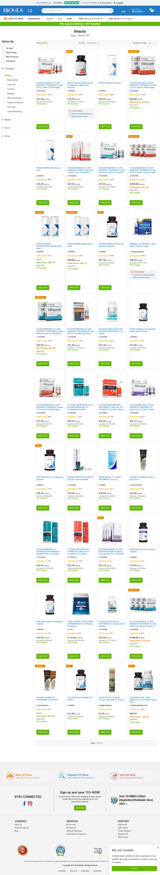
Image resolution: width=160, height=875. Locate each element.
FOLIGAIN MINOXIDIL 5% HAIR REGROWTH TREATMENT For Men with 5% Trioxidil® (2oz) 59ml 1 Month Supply (81, 331)
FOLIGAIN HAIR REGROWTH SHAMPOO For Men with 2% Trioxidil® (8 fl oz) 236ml (78, 551)
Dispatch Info (123, 834)
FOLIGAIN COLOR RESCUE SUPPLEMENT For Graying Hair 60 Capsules (112, 624)
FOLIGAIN (41, 91)
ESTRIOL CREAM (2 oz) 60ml (110, 83)
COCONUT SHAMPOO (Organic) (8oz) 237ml (142, 478)
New (60, 18)
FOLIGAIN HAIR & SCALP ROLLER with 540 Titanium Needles (81, 478)
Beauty (8, 75)
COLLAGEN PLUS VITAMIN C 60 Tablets (80, 699)
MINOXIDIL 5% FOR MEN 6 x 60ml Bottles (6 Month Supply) (143, 245)
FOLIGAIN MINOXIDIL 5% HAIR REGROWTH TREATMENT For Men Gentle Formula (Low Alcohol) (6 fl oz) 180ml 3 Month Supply (112, 170)
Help (123, 11)
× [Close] (158, 847)
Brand (6, 119)
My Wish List (71, 828)
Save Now (80, 808)
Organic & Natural (15, 102)
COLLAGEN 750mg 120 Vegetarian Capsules (49, 478)
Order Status (123, 828)
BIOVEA (72, 91)
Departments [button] (35, 18)
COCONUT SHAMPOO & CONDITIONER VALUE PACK (47, 699)
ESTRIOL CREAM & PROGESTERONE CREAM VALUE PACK (49, 246)
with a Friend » (121, 18)
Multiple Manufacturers (139, 705)
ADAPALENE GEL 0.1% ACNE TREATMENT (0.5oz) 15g (110, 478)
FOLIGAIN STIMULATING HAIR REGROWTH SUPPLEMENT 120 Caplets (111, 331)
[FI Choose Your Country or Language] (31, 11)
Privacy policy (85, 871)
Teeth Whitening (14, 111)
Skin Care (11, 107)
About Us (18, 825)
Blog (16, 831)
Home (73, 35)
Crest (71, 629)
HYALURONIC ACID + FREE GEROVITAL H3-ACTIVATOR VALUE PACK (143, 700)
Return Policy (123, 837)
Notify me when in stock (80, 116)
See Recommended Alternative (82, 114)
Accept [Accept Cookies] (134, 868)
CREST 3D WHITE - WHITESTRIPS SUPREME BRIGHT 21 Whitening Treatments (81, 624)
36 (151, 43)
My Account (71, 825)
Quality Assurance (22, 828)
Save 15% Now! (13, 18)
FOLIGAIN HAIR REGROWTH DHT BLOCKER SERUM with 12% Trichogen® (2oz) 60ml (80, 407)
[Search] (111, 10)
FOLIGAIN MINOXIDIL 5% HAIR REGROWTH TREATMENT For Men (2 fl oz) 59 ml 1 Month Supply (49, 407)
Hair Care (11, 84)
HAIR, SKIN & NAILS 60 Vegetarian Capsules (49, 623)
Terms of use (73, 871)
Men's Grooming (14, 98)
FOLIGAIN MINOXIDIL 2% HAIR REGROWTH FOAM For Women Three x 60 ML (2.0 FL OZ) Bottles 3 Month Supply (112, 551)
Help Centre (122, 825)
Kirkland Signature (138, 252)
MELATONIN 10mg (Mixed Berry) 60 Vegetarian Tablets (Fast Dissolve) (80, 85)
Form (6, 127)
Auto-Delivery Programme (76, 834)
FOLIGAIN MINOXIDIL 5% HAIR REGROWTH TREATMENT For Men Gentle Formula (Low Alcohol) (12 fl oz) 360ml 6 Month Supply (49, 331)
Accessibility (62, 871)
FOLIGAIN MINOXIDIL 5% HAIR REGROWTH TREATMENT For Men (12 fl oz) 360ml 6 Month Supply (143, 85)
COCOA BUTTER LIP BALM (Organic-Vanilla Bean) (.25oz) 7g (111, 699)
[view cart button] (153, 11)
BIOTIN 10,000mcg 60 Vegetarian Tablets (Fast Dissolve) (143, 330)
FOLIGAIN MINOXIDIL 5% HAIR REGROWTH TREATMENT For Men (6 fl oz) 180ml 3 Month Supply (49, 85)
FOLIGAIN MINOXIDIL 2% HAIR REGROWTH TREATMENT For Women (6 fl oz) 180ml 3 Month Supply (142, 407)
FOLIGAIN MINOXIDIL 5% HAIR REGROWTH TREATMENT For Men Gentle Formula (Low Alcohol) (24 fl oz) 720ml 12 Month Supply (143, 624)
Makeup (10, 93)
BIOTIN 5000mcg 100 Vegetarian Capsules (142, 550)
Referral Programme (74, 831)
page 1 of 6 (96, 743)
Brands (50, 18)
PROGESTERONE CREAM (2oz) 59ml (48, 169)
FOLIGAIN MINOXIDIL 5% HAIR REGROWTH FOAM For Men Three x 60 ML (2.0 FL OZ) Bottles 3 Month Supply (81, 170)
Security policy (97, 871)
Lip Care (10, 89)
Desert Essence (137, 485)
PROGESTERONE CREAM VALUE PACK (80, 245)
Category (8, 68)
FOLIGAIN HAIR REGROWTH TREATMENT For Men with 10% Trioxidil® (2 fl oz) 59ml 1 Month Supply (111, 407)
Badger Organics (106, 705)
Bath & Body (12, 80)
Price (6, 136)
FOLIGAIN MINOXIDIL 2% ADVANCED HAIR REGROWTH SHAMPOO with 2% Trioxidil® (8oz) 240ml (48, 551)
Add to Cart (42, 126)
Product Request (124, 831)
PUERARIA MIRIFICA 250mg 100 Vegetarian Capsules (111, 245)
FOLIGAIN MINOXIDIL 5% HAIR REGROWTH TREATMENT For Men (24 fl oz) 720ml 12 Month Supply (143, 170)
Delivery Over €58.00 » (91, 18)
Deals (70, 18)
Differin (103, 485)
